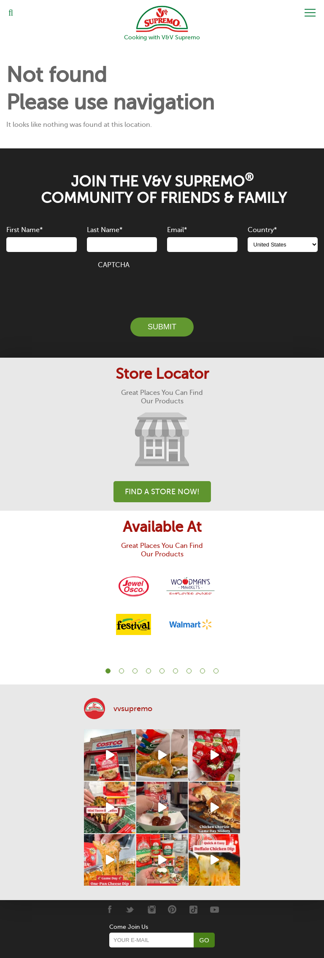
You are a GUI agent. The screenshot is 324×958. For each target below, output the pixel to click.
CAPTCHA (114, 265)
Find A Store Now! (162, 491)
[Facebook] (109, 909)
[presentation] (162, 288)
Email (177, 230)
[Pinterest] (172, 909)
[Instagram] (151, 909)
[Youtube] (214, 909)
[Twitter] (130, 909)
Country (262, 230)
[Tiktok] (193, 909)
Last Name (104, 230)
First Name (24, 230)
